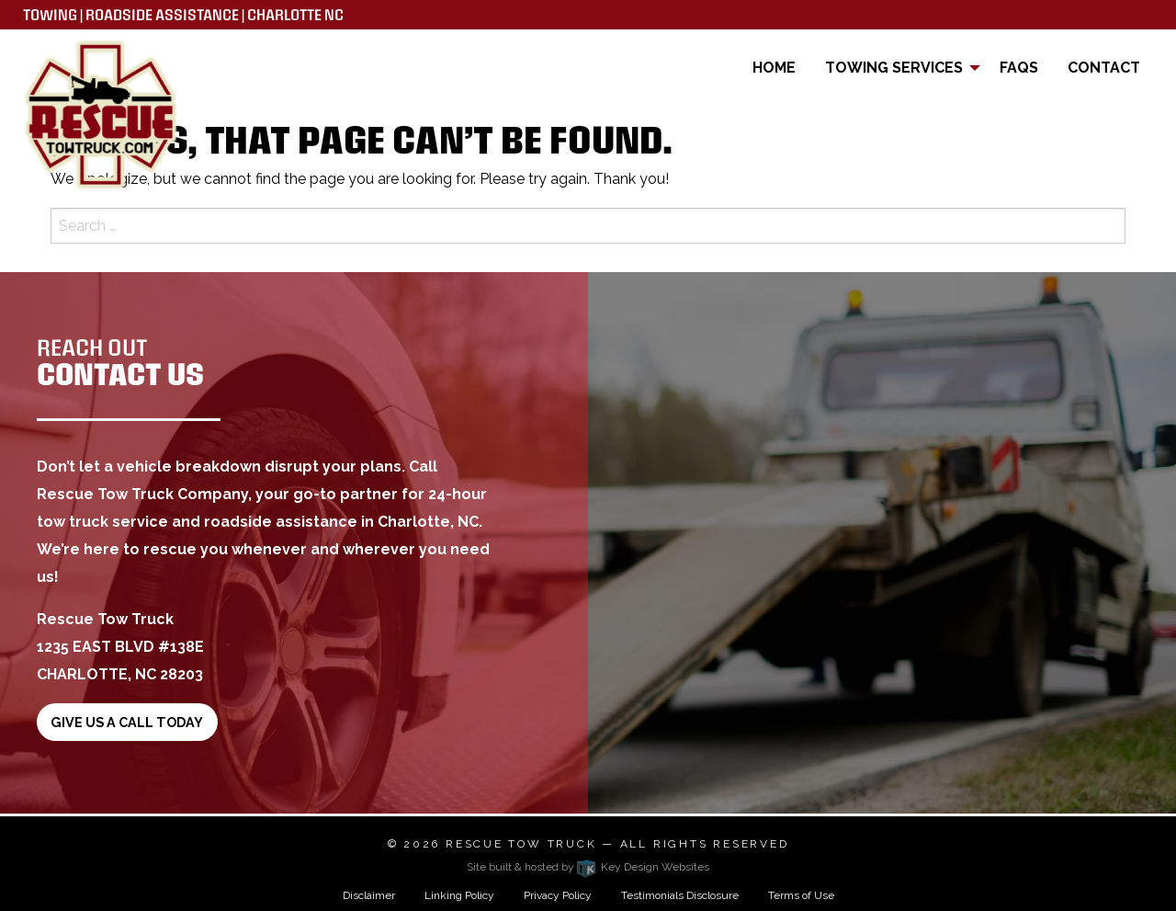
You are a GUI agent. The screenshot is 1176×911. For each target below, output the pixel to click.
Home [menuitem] (774, 67)
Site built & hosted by (588, 866)
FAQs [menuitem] (1019, 67)
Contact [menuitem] (1104, 67)
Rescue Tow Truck (521, 843)
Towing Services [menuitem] (894, 67)
